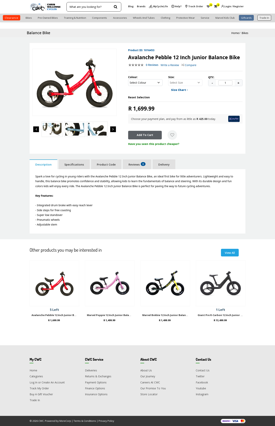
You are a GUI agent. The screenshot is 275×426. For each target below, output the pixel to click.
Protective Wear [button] (185, 17)
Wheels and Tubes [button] (144, 17)
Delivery (164, 164)
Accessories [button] (120, 17)
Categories (36, 376)
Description (43, 164)
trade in (264, 17)
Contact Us (202, 370)
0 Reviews (152, 65)
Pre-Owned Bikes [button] (48, 17)
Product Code (106, 164)
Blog (130, 6)
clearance (11, 17)
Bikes (245, 33)
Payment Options (96, 382)
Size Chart (179, 90)
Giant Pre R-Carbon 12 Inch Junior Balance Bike (227, 315)
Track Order (195, 6)
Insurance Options (96, 394)
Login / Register (234, 6)
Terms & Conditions (85, 421)
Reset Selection (139, 97)
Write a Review (170, 65)
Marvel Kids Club (225, 17)
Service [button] (205, 17)
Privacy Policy (106, 421)
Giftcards (246, 17)
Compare (188, 65)
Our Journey (147, 376)
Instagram (202, 394)
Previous (36, 129)
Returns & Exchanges (98, 376)
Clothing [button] (165, 17)
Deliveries (91, 370)
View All (230, 253)
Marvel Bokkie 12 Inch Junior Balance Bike (168, 315)
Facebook (202, 382)
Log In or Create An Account (47, 382)
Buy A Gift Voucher (41, 394)
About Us (146, 370)
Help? (178, 6)
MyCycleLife (160, 6)
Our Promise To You (153, 388)
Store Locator (149, 394)
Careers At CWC (150, 382)
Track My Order (39, 388)
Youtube (201, 388)
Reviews (137, 164)
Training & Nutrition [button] (75, 17)
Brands (141, 6)
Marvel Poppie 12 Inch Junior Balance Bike (113, 315)
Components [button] (99, 17)
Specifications (74, 164)
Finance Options (95, 388)
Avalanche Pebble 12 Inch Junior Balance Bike (60, 315)
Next (113, 129)
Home (235, 33)
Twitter (200, 376)
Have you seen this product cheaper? (153, 144)
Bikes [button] (29, 17)
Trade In (35, 400)
